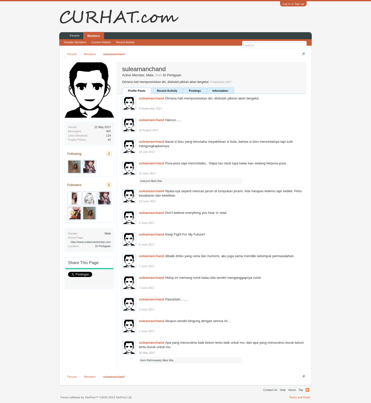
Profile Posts (136, 90)
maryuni (145, 180)
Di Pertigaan (103, 246)
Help (283, 389)
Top (300, 389)
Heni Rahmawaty (151, 360)
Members (93, 35)
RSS (307, 390)
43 (109, 139)
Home (292, 389)
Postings (195, 90)
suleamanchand (151, 98)
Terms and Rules (299, 397)
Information (220, 90)
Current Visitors (101, 42)
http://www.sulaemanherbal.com (91, 242)
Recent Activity (167, 90)
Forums (74, 35)
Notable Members (75, 42)
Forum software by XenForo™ (96, 397)
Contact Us (270, 389)
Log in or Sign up (293, 3)
